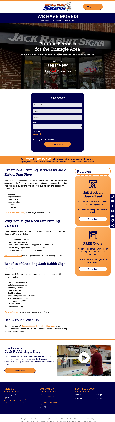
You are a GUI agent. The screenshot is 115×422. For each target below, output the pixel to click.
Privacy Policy (25, 417)
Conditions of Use (54, 417)
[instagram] (44, 405)
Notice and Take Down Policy (69, 417)
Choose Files (38, 134)
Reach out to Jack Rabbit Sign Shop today (38, 324)
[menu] (5, 6)
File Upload (37, 131)
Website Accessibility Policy (86, 417)
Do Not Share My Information (39, 417)
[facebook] (40, 405)
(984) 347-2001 (57, 65)
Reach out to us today (13, 254)
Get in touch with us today (14, 211)
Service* (36, 122)
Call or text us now (11, 310)
